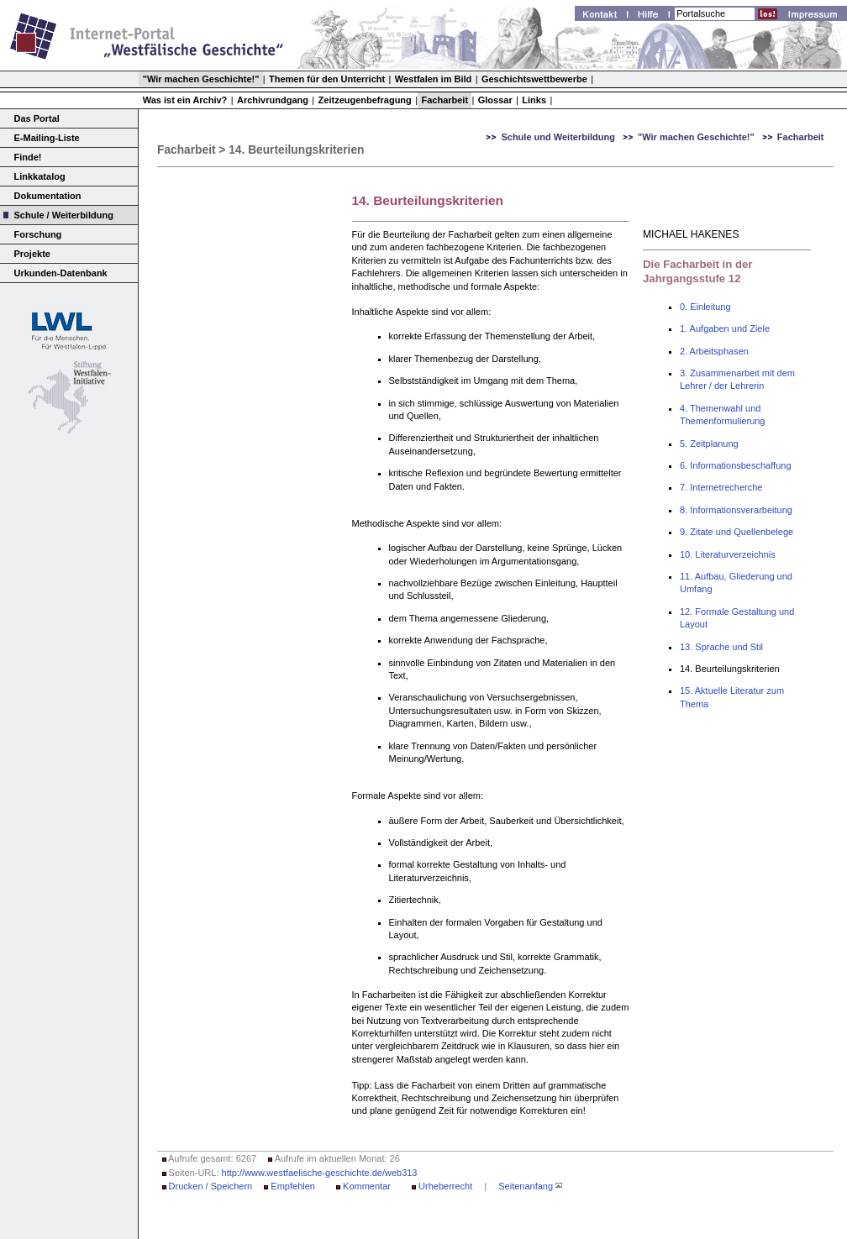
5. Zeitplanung (709, 443)
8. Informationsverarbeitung (736, 510)
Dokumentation (48, 196)
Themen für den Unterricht (327, 79)
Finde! (28, 157)
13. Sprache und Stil (721, 647)
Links (534, 100)
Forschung (38, 234)
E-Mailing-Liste (47, 138)
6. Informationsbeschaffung (736, 465)
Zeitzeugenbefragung (365, 100)
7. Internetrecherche (721, 487)
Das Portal (37, 118)
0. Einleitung (705, 307)
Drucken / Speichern (211, 1186)
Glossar (495, 100)
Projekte (32, 254)
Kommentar (367, 1186)
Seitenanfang (525, 1186)
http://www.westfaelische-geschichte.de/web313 (320, 1173)
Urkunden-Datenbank (61, 273)
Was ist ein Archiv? (185, 100)
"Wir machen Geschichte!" (201, 79)
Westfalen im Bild (433, 79)
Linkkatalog (40, 176)
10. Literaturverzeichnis (728, 554)
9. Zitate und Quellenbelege (736, 532)
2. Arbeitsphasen (714, 351)
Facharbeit (444, 100)
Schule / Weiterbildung (63, 215)
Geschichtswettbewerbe (534, 79)
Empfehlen (293, 1186)
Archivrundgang (272, 100)
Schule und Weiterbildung (557, 137)
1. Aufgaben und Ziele (725, 328)
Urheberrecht (445, 1186)
